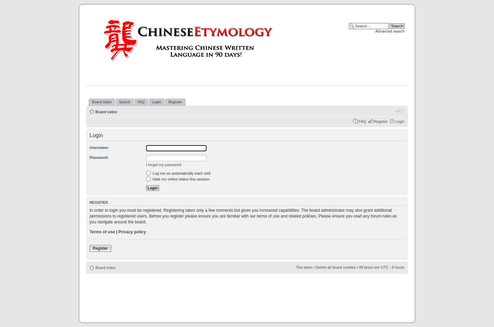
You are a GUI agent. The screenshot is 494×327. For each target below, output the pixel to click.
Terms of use (102, 232)
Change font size (399, 110)
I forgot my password (163, 165)
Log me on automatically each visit (178, 173)
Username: (99, 147)
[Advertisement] (247, 294)
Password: (99, 157)
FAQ (362, 121)
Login (399, 121)
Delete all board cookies (336, 267)
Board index (106, 112)
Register (381, 121)
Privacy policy (132, 232)
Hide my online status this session (178, 179)
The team (304, 267)
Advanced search (389, 31)
